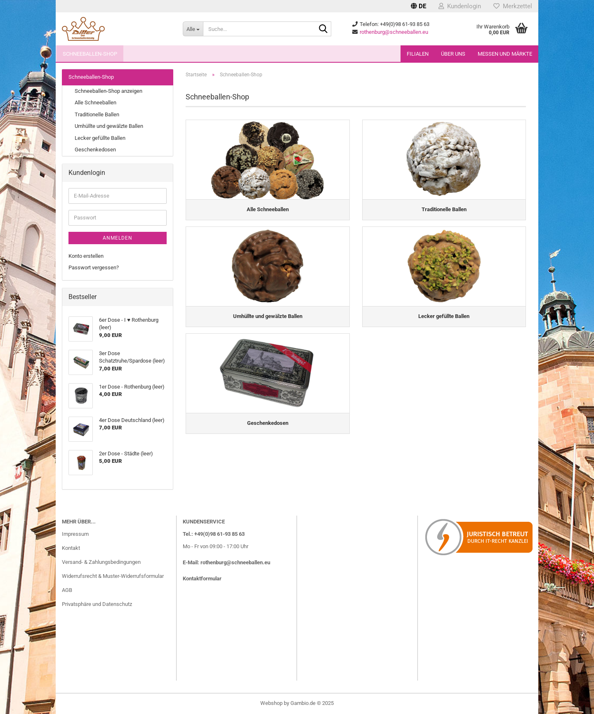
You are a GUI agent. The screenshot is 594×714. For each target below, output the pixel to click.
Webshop (271, 703)
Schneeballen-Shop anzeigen (108, 91)
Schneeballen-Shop (90, 54)
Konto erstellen (86, 256)
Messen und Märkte (505, 54)
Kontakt (71, 548)
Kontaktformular (202, 578)
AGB (67, 590)
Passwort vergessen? (93, 267)
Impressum (75, 534)
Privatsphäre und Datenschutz (97, 604)
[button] (418, 6)
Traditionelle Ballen (97, 114)
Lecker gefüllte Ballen (100, 138)
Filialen (418, 54)
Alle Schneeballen (95, 102)
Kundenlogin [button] (459, 6)
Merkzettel (512, 6)
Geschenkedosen (95, 149)
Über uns (453, 54)
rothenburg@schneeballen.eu (394, 32)
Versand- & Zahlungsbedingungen (101, 562)
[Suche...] (193, 28)
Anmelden (117, 238)
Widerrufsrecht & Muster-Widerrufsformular (113, 576)
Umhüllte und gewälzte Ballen (109, 126)
